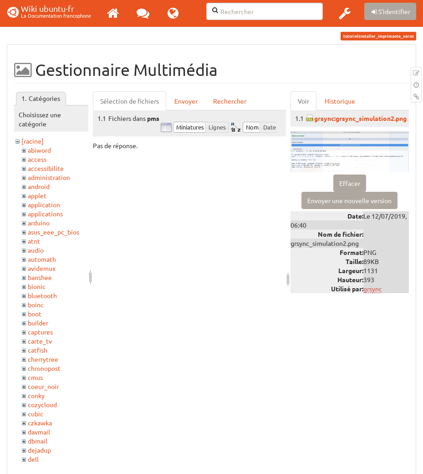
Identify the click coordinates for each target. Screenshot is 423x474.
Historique (340, 101)
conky (36, 395)
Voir (303, 101)
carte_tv (40, 341)
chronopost (44, 368)
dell (33, 459)
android (39, 186)
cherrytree (43, 359)
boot (34, 313)
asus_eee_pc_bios (53, 232)
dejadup (39, 450)
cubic (35, 413)
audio (36, 250)
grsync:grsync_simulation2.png (360, 118)
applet (37, 195)
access (37, 159)
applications (45, 214)
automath (42, 259)
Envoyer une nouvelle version (349, 200)
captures (40, 332)
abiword (39, 150)
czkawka (40, 423)
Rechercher (229, 101)
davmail (39, 432)
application (44, 204)
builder (38, 323)
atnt (34, 241)
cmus (35, 377)
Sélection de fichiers (129, 101)
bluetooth (42, 295)
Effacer (349, 183)
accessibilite (46, 168)
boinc (36, 304)
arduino (39, 223)
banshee (40, 277)
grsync (372, 288)
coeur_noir (43, 386)
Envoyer (186, 101)
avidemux (42, 268)
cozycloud (42, 404)
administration (49, 177)
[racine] (32, 141)
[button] (345, 13)
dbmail (37, 441)
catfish (37, 350)
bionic (37, 286)
